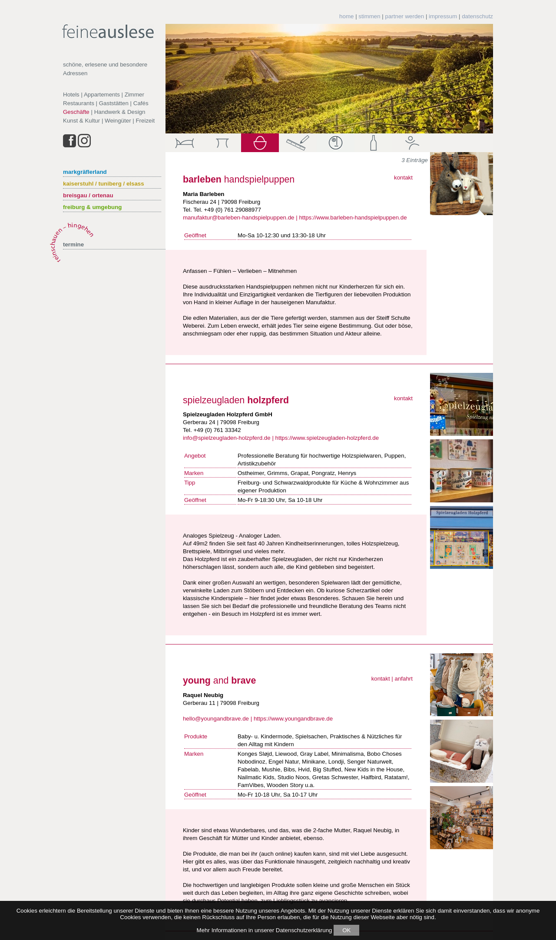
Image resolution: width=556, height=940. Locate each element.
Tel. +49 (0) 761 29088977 (227, 209)
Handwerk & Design (120, 112)
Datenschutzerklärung (304, 930)
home (346, 16)
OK (346, 930)
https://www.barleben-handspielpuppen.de (353, 217)
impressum (443, 16)
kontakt (403, 177)
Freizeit (145, 120)
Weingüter (118, 120)
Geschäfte (76, 112)
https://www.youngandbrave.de (293, 718)
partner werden (404, 16)
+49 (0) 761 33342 (217, 430)
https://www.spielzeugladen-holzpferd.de (327, 438)
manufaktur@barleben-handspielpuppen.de (239, 217)
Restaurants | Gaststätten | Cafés (106, 103)
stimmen (369, 16)
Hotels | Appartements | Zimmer (103, 94)
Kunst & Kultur (81, 120)
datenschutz (477, 16)
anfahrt (403, 678)
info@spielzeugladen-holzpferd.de (227, 438)
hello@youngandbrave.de (216, 718)
